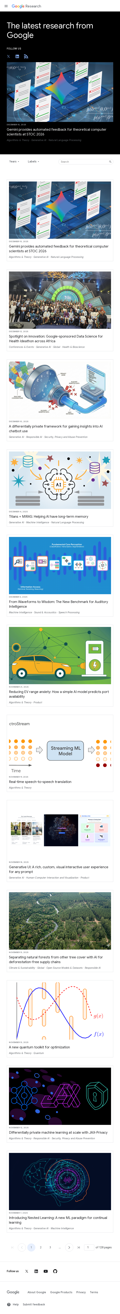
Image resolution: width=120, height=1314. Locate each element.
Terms (94, 1292)
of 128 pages (104, 1247)
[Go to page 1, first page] (12, 1247)
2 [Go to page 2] (40, 1247)
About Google (37, 1292)
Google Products (61, 1292)
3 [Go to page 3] (50, 1247)
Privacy (81, 1292)
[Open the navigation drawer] (6, 6)
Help (13, 1305)
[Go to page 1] (22, 1247)
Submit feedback (34, 1304)
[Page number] (89, 1247)
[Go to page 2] (69, 1247)
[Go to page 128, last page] (79, 1247)
